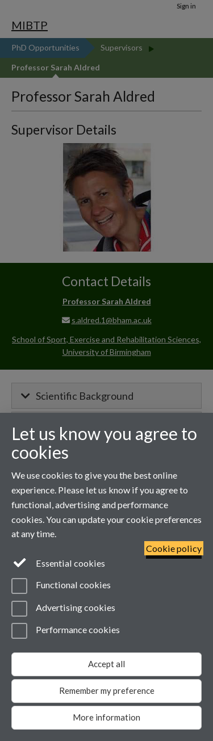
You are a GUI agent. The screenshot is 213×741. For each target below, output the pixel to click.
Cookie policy (174, 548)
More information (106, 717)
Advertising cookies (63, 609)
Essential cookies (58, 562)
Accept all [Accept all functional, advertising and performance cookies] (106, 664)
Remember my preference (106, 690)
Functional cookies (61, 586)
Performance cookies (65, 631)
